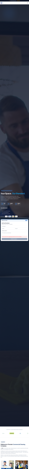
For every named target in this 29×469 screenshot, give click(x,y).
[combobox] (14, 231)
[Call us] (27, 467)
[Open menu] (27, 3)
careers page (10, 236)
